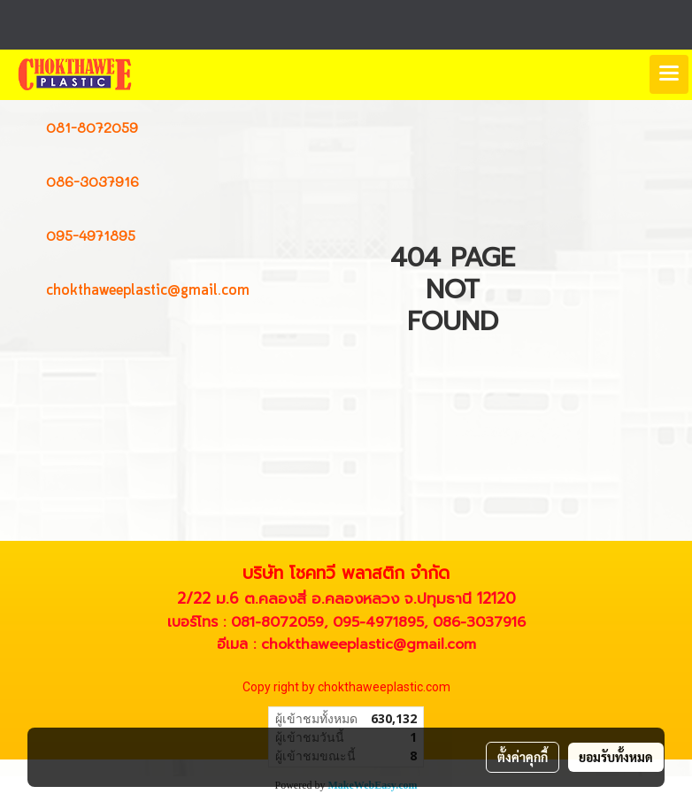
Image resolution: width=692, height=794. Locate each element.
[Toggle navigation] (669, 74)
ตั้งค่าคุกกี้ (522, 757)
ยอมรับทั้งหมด (616, 757)
